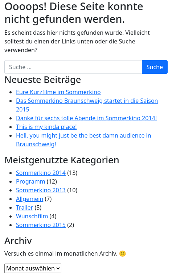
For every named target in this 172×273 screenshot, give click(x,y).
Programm (30, 181)
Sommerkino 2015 (41, 225)
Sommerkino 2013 (41, 190)
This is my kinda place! (46, 127)
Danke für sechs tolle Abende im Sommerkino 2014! (86, 118)
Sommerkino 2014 (41, 173)
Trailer (24, 207)
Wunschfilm (32, 216)
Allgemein (29, 199)
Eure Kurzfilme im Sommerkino (58, 92)
